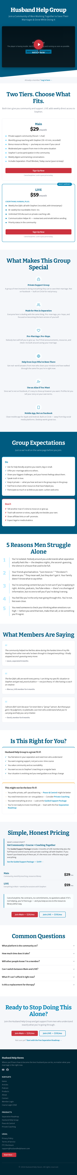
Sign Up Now (38, 170)
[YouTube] (3, 1069)
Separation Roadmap (10, 1117)
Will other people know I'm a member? (38, 961)
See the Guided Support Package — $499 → (25, 862)
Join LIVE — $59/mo (52, 914)
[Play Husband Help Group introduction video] (38, 46)
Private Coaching (61, 797)
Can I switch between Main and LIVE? (38, 969)
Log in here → (46, 80)
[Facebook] (7, 1069)
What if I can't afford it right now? (38, 977)
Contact (5, 1098)
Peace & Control (50, 792)
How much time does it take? (38, 953)
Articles (5, 1085)
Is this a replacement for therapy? (38, 984)
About (4, 1095)
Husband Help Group (10, 1120)
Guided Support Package (55, 801)
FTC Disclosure (8, 1145)
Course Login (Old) (9, 1105)
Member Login (8, 1102)
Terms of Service (8, 1142)
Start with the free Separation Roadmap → (44, 1040)
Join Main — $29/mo (24, 914)
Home (4, 1081)
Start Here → (9, 1155)
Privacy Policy (7, 1138)
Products (5, 1091)
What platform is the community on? (38, 945)
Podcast (5, 1088)
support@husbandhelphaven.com (16, 1148)
